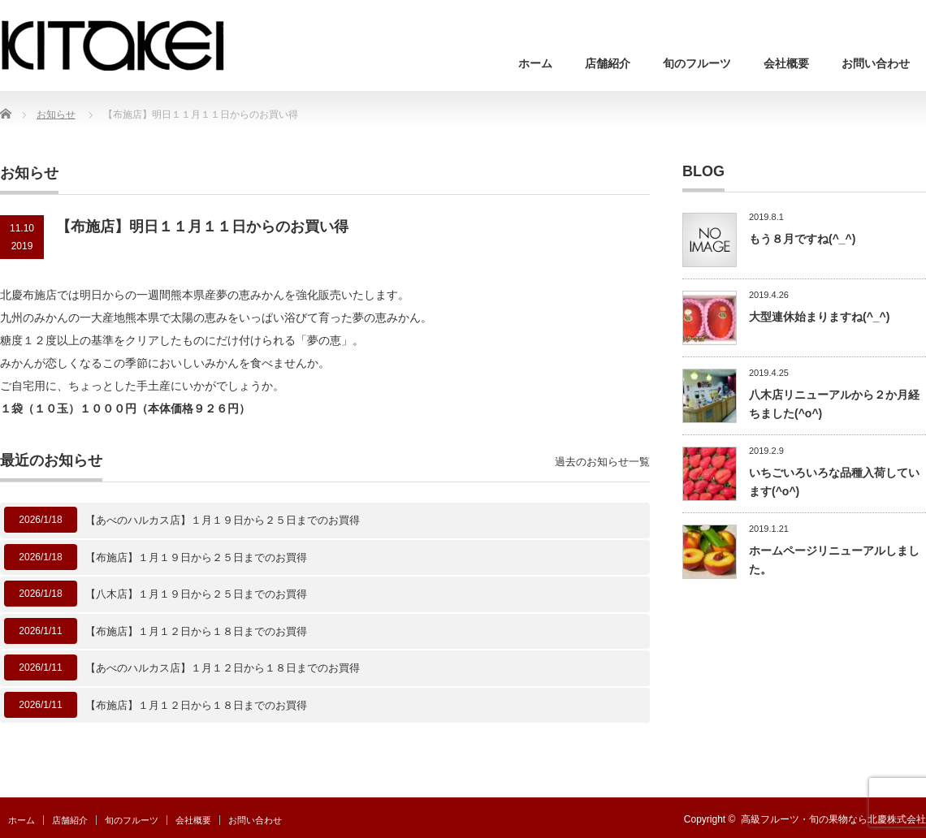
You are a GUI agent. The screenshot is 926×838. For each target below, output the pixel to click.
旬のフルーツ (697, 63)
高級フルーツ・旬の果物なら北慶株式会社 (833, 819)
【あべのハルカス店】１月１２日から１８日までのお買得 (222, 668)
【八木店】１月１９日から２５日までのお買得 (196, 594)
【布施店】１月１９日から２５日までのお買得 (196, 557)
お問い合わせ (876, 63)
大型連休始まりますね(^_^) (819, 316)
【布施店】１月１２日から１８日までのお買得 (196, 631)
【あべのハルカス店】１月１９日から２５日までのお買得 (222, 520)
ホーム (535, 63)
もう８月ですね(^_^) (802, 238)
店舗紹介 (607, 63)
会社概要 (786, 63)
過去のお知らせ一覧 (602, 462)
